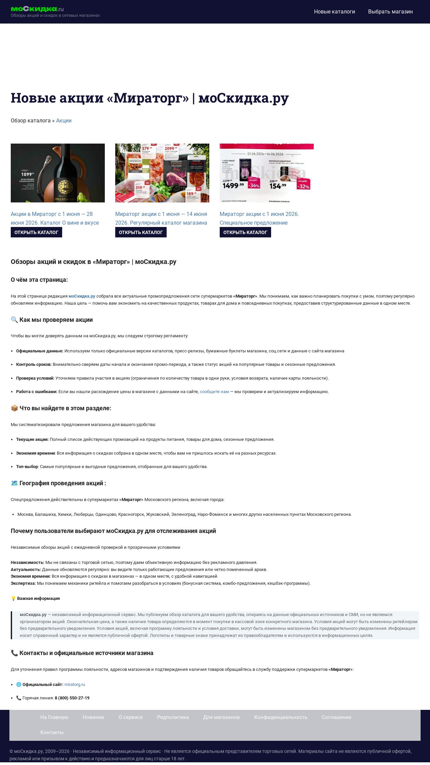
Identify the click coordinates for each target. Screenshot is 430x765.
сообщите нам (214, 391)
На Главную (54, 717)
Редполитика (173, 717)
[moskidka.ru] (55, 11)
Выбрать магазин (390, 11)
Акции (64, 120)
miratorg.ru (74, 684)
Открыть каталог (36, 232)
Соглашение (336, 717)
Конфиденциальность (280, 717)
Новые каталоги (334, 11)
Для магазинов (221, 717)
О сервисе (131, 717)
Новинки (93, 717)
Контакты (52, 732)
